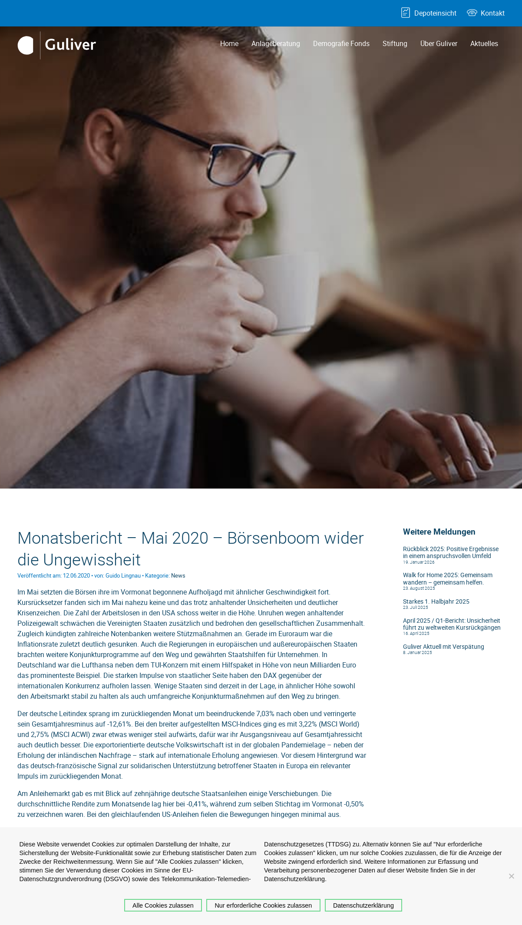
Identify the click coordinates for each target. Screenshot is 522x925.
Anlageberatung (275, 43)
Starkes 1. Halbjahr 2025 (436, 601)
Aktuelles (484, 43)
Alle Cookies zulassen (163, 905)
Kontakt (493, 13)
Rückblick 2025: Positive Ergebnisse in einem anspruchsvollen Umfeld (451, 552)
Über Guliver (438, 43)
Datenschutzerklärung (363, 905)
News (178, 575)
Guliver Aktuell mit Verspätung (443, 647)
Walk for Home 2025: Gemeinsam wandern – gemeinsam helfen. (447, 578)
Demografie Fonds (341, 43)
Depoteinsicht (435, 13)
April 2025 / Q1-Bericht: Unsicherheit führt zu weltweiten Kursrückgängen (452, 624)
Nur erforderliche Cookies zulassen (263, 905)
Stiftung (395, 43)
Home (229, 43)
